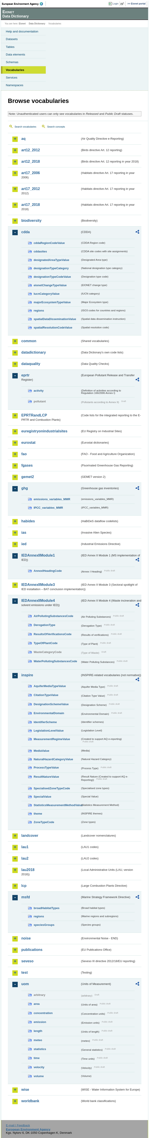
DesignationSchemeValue (51, 704)
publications (31, 950)
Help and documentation (22, 31)
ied (23, 544)
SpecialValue (42, 796)
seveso (27, 961)
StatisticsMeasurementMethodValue (57, 805)
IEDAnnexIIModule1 (38, 555)
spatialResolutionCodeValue (53, 327)
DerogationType (44, 625)
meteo (38, 1040)
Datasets (12, 39)
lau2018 (28, 870)
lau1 (24, 847)
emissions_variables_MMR (52, 499)
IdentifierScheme (45, 722)
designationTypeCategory (51, 268)
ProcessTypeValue (46, 767)
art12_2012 (30, 150)
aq (23, 139)
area (36, 1004)
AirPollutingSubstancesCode (53, 616)
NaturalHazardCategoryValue (53, 759)
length (38, 1031)
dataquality (30, 364)
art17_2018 (30, 205)
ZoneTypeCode (44, 822)
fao (24, 454)
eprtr (25, 375)
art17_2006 (30, 173)
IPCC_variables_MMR (48, 507)
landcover (29, 835)
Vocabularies (15, 70)
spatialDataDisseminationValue (55, 319)
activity (39, 390)
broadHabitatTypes (46, 908)
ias (23, 532)
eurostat (28, 442)
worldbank (30, 1101)
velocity (39, 1067)
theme (38, 813)
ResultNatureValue (46, 776)
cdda (25, 232)
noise (26, 938)
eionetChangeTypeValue (50, 285)
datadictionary (33, 352)
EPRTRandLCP (34, 415)
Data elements (15, 54)
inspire (27, 675)
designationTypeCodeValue (52, 276)
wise (25, 1089)
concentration (43, 1013)
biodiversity (31, 220)
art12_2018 (30, 161)
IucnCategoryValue (46, 293)
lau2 (24, 858)
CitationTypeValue (46, 695)
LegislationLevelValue (49, 730)
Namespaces (14, 85)
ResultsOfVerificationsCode (53, 634)
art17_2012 (30, 189)
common (28, 341)
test (24, 972)
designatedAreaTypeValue (51, 260)
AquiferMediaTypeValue (50, 686)
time (36, 1058)
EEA (24, 4)
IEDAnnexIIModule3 (38, 585)
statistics (40, 1049)
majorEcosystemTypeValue (52, 302)
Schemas (12, 62)
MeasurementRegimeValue (52, 739)
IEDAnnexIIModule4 (38, 600)
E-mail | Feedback (18, 1125)
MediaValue (41, 750)
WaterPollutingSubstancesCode (55, 661)
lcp (23, 886)
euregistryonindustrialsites (44, 431)
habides (28, 521)
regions (39, 310)
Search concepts (56, 126)
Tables (10, 47)
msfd (25, 897)
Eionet (22, 23)
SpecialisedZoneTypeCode (52, 788)
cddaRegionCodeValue (49, 243)
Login (115, 3)
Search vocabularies (25, 126)
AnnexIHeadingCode (48, 570)
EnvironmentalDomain (49, 713)
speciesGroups (44, 925)
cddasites (40, 251)
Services (11, 77)
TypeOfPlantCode (45, 643)
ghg (24, 488)
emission (40, 1022)
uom (25, 984)
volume (39, 1076)
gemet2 (27, 477)
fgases (27, 465)
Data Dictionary (37, 23)
